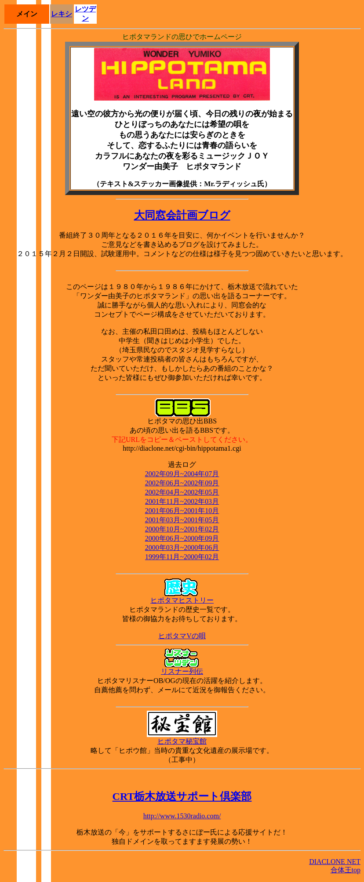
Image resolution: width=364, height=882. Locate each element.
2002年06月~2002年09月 (182, 483)
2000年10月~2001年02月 (182, 529)
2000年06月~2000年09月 (182, 538)
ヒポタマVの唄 (182, 636)
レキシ (61, 14)
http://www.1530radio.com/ (182, 816)
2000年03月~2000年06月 (182, 547)
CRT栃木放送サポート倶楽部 (182, 796)
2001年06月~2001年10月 (182, 510)
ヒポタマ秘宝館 (182, 738)
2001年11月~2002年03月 (182, 501)
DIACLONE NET (334, 861)
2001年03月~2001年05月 (182, 520)
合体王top (345, 870)
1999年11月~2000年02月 (182, 556)
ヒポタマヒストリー (182, 597)
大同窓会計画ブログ (182, 215)
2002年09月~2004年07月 (182, 473)
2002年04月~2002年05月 (182, 492)
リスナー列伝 (182, 668)
